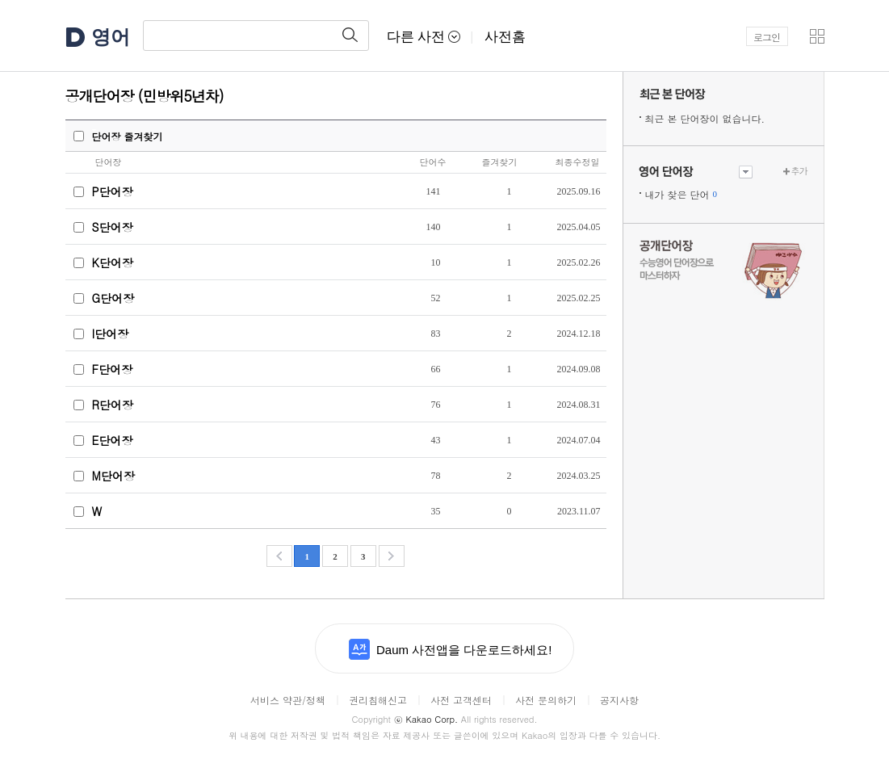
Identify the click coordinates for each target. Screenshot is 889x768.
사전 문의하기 (546, 700)
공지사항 (619, 700)
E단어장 (112, 440)
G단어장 (113, 298)
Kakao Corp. (426, 719)
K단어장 (112, 262)
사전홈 (505, 36)
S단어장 (112, 227)
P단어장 (112, 191)
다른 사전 (424, 36)
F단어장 (112, 369)
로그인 (766, 37)
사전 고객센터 (461, 700)
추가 (799, 171)
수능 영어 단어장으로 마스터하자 (723, 268)
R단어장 (112, 405)
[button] (817, 36)
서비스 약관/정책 (287, 700)
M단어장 (113, 476)
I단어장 (110, 333)
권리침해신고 (378, 700)
